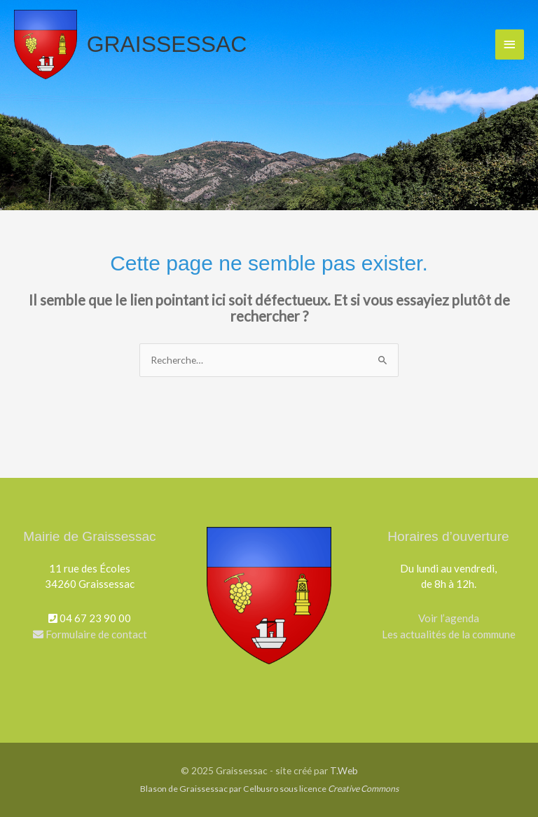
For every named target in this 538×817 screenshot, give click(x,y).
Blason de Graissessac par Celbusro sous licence (269, 788)
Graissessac (167, 44)
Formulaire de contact (90, 634)
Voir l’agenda (448, 618)
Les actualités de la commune (449, 634)
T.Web (344, 770)
